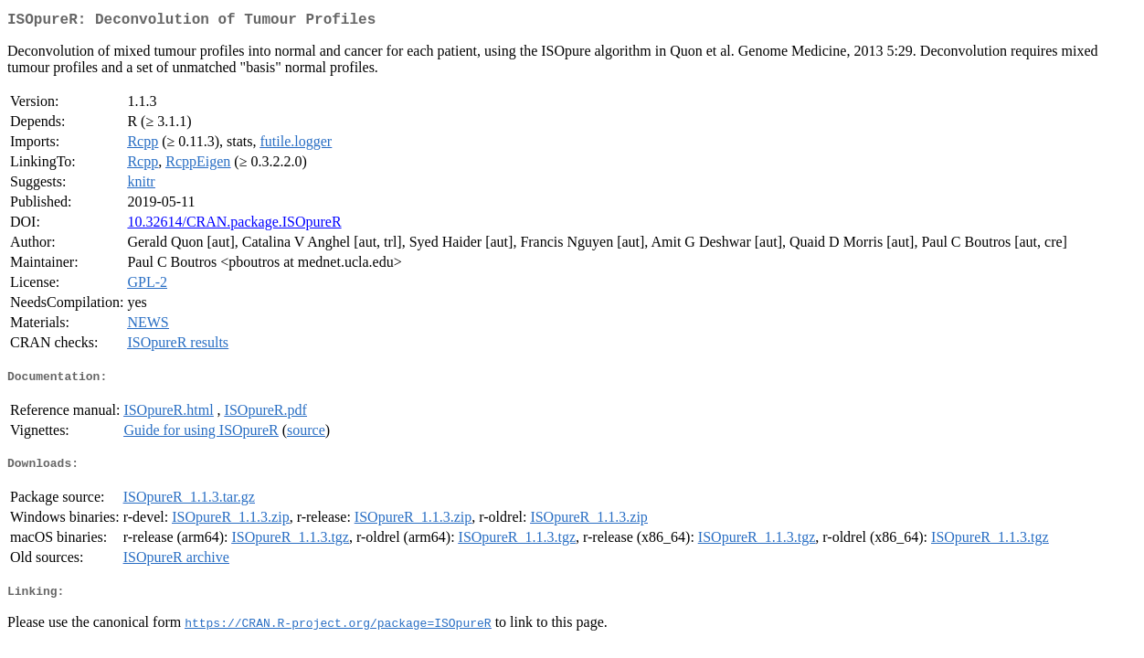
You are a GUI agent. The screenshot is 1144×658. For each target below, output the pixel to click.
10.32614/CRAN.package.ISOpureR (234, 225)
